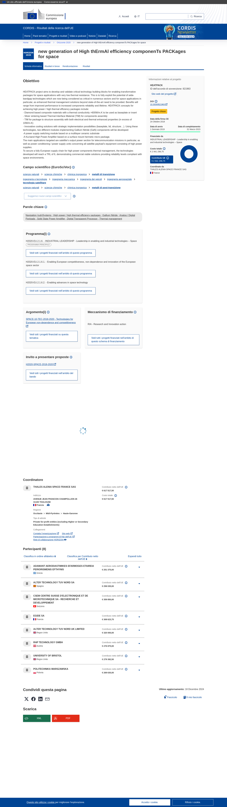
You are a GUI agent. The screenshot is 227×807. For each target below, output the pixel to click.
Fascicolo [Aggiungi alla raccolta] (170, 697)
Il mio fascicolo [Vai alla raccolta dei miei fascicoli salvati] (193, 697)
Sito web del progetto (164, 93)
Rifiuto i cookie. (193, 802)
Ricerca (112, 36)
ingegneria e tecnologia (35, 179)
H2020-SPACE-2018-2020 (41, 364)
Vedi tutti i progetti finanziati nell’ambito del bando (51, 375)
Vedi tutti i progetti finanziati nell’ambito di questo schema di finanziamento (112, 340)
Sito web (67, 533)
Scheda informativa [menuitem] (33, 66)
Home (27, 36)
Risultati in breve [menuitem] (52, 66)
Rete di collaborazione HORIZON (49, 540)
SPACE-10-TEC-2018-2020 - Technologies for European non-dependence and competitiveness (51, 321)
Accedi (124, 16)
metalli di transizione (103, 174)
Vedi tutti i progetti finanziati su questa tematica (49, 336)
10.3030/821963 (157, 104)
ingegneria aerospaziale (119, 179)
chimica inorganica (77, 174)
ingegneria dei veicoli (91, 179)
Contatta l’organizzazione (46, 533)
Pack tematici (40, 36)
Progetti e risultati (58, 36)
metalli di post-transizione (106, 187)
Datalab (102, 36)
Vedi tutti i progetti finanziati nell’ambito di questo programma (61, 253)
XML (39, 718)
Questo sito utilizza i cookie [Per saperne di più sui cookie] (41, 802)
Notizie (92, 36)
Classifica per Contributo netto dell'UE (82, 557)
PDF (68, 718)
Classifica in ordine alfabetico (39, 556)
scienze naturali (31, 174)
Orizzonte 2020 (64, 42)
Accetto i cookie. (149, 802)
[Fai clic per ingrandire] (139, 567)
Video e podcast (77, 36)
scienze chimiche (53, 174)
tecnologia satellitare (34, 183)
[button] (137, 16)
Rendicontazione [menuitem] (70, 66)
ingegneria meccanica (63, 179)
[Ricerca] (196, 16)
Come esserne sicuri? (56, 2)
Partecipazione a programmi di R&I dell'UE (54, 537)
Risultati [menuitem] (86, 66)
